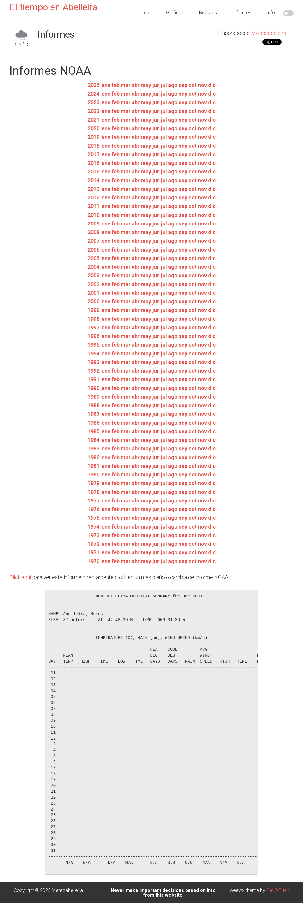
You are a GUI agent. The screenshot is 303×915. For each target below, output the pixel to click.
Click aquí (20, 577)
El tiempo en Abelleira (53, 7)
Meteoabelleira (268, 33)
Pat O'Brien (277, 890)
